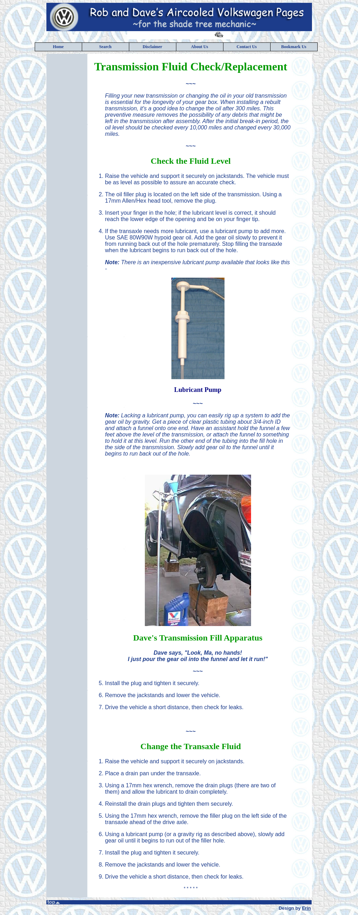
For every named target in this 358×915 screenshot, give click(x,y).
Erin (306, 908)
